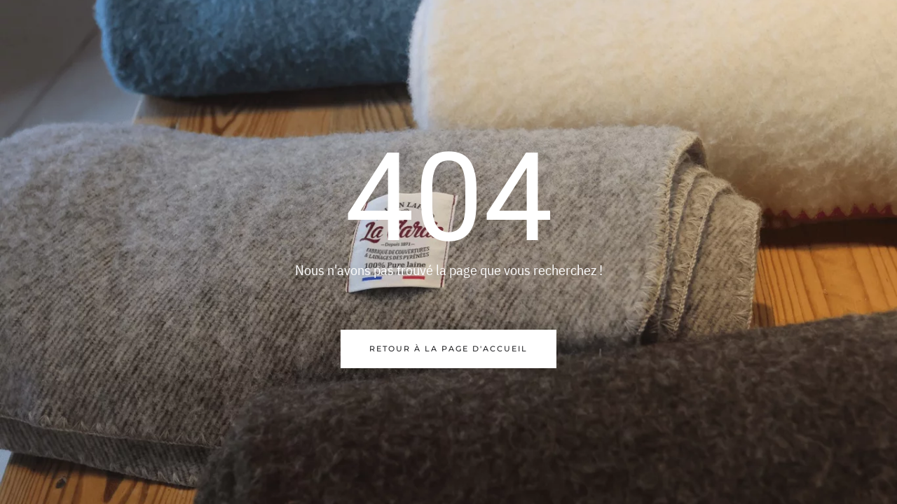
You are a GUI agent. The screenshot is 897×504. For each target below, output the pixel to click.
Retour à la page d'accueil (448, 349)
